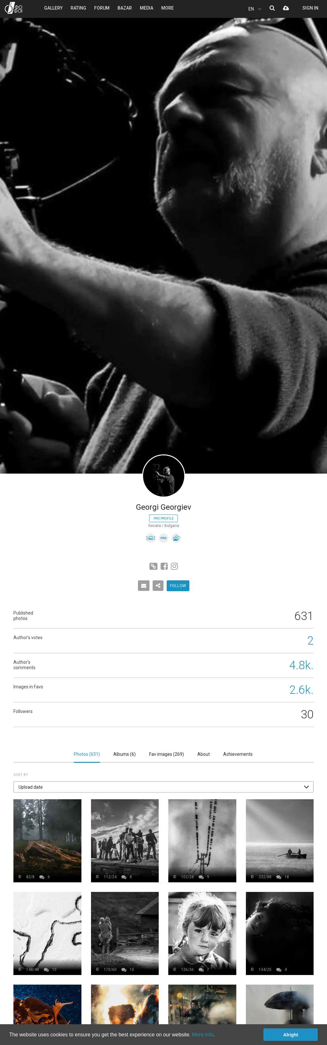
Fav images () (166, 754)
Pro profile (164, 518)
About (203, 754)
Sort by (20, 775)
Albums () (124, 754)
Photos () (87, 754)
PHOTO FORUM (13, 8)
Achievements (238, 754)
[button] (163, 787)
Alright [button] (290, 1034)
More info (203, 1034)
